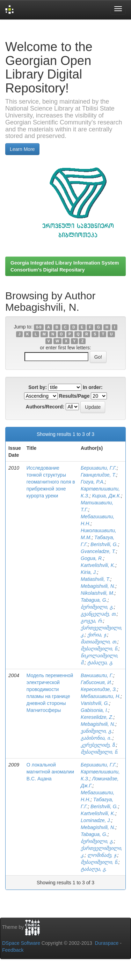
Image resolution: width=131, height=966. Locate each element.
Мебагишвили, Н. (101, 696)
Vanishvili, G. (95, 703)
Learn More (22, 149)
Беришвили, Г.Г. (99, 468)
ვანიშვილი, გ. (96, 731)
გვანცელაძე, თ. (99, 614)
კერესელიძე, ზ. (98, 745)
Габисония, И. (96, 682)
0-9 (38, 327)
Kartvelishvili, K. (98, 565)
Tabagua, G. (94, 600)
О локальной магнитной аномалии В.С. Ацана (50, 771)
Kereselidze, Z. (97, 717)
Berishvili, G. (104, 544)
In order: (93, 387)
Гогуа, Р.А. (92, 482)
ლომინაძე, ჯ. (102, 855)
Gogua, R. (92, 558)
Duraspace (107, 943)
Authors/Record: (45, 406)
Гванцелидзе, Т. (98, 475)
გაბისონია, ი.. (96, 738)
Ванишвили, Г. (97, 675)
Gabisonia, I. (94, 710)
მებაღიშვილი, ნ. (99, 648)
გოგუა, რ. (92, 621)
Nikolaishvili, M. (97, 593)
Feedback (12, 950)
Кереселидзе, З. (99, 689)
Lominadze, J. (96, 820)
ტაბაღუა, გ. (100, 662)
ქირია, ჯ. (97, 635)
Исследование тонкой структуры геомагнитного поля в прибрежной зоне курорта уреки (51, 481)
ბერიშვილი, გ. (97, 607)
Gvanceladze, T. (98, 551)
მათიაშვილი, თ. (99, 641)
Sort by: (37, 387)
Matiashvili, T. (95, 579)
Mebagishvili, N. (98, 586)
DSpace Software (21, 943)
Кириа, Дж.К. (106, 495)
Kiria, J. (89, 572)
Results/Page (74, 396)
